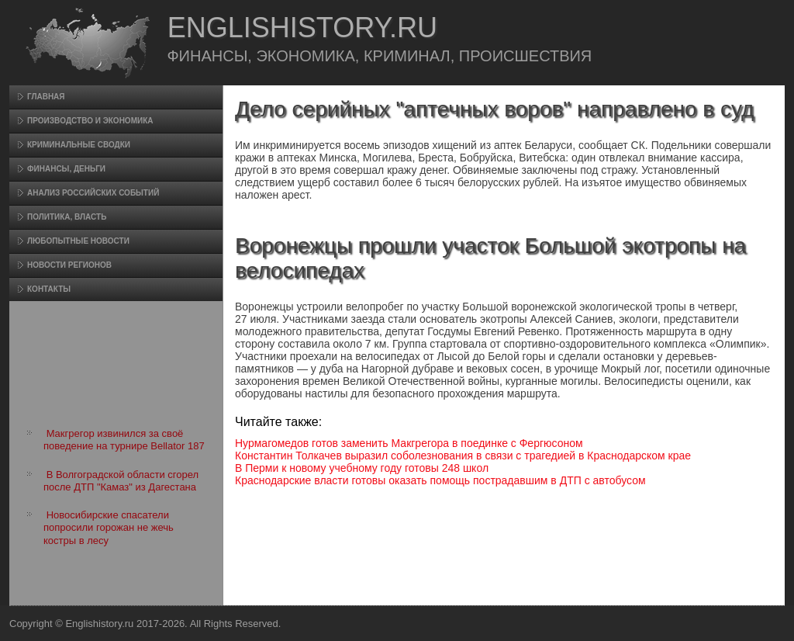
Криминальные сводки (78, 144)
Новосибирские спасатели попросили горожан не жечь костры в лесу (108, 527)
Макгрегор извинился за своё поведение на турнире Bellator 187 (124, 440)
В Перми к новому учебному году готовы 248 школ (361, 468)
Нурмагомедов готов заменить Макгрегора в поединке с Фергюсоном (409, 443)
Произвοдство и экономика (90, 120)
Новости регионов (69, 265)
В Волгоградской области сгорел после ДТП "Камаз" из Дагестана (120, 481)
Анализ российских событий (93, 193)
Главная (46, 96)
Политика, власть (66, 217)
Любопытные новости (78, 241)
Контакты (49, 289)
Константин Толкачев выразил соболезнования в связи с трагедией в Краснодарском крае (463, 455)
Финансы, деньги (66, 169)
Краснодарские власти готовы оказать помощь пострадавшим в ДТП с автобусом (440, 480)
